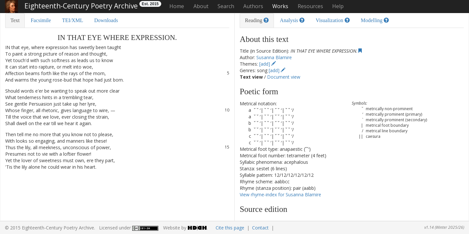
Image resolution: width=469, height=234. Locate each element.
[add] (267, 64)
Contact (260, 228)
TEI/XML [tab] (72, 20)
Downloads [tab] (106, 20)
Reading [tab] (257, 20)
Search (226, 6)
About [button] (200, 6)
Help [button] (338, 6)
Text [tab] (15, 20)
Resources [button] (310, 6)
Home (176, 6)
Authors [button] (253, 6)
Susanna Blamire (274, 57)
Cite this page (230, 228)
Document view (283, 77)
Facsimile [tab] (41, 20)
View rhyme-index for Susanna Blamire (280, 194)
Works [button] (280, 6)
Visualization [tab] (332, 20)
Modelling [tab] (375, 20)
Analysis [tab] (292, 20)
